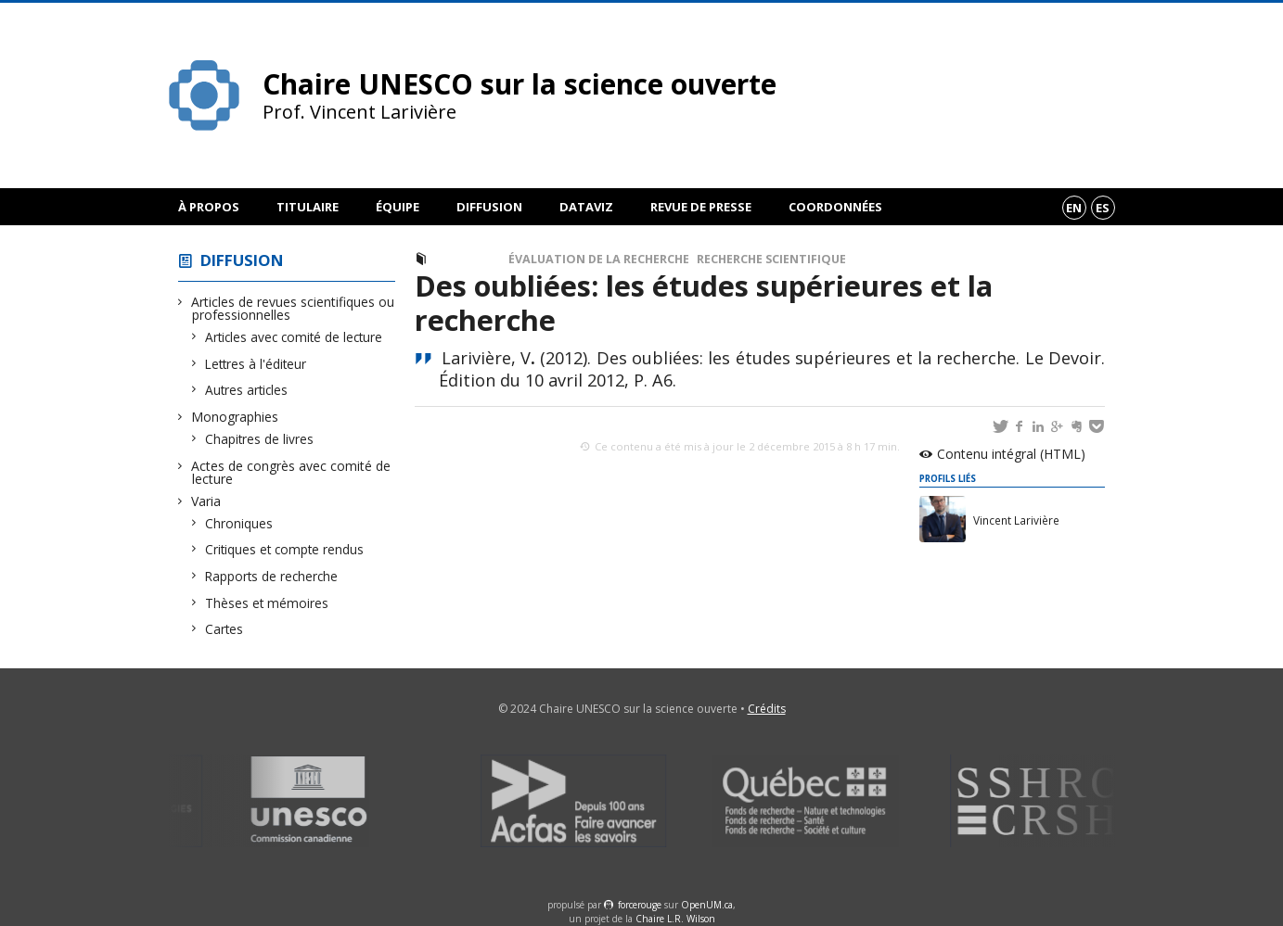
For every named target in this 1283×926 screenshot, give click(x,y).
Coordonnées (835, 206)
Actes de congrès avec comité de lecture (291, 472)
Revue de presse (700, 206)
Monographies (235, 416)
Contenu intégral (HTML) (1011, 454)
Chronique (470, 259)
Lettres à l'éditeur (256, 364)
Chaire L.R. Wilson (675, 918)
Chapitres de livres (260, 439)
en (1074, 207)
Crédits (767, 709)
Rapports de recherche (272, 576)
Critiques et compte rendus (285, 549)
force (639, 904)
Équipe (397, 206)
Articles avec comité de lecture (294, 337)
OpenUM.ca (707, 904)
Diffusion (489, 206)
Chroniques (239, 523)
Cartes (224, 629)
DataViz (586, 206)
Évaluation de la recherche (598, 259)
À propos (208, 206)
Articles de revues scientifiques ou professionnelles (293, 308)
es (1103, 207)
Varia (206, 501)
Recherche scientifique (771, 259)
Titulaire (307, 206)
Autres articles (247, 390)
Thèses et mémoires (267, 603)
